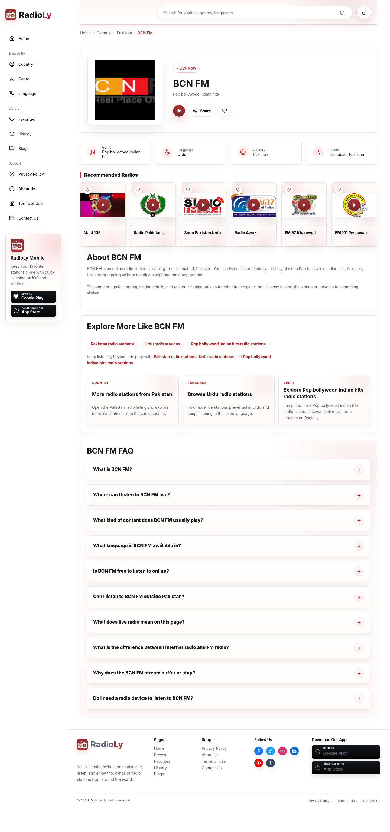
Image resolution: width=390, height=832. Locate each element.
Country (104, 33)
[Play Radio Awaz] (254, 205)
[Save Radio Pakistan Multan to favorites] (138, 189)
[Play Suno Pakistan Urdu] (203, 205)
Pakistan (124, 33)
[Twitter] (270, 751)
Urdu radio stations (162, 344)
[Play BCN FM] (179, 111)
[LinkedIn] (294, 751)
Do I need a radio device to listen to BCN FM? (143, 698)
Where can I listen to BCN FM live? (131, 494)
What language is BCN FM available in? (137, 545)
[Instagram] (282, 751)
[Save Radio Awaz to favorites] (238, 189)
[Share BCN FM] (202, 111)
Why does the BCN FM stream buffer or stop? (144, 673)
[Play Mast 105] (103, 205)
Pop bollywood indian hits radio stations (228, 344)
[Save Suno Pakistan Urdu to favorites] (188, 189)
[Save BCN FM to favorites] (225, 111)
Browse (160, 754)
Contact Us (212, 767)
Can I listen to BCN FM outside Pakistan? (138, 596)
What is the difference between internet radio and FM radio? (161, 647)
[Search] (342, 12)
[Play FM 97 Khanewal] (304, 205)
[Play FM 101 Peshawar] (354, 205)
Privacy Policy (214, 748)
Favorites (162, 761)
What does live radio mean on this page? (139, 622)
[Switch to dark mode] (364, 13)
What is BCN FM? (112, 469)
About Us (210, 754)
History (160, 767)
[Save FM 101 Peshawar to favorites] (338, 189)
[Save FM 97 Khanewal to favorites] (288, 189)
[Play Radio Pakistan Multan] (153, 205)
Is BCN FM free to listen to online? (131, 571)
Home (85, 33)
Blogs (159, 774)
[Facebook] (258, 751)
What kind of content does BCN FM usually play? (148, 520)
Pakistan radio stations (112, 344)
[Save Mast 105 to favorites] (87, 189)
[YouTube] (258, 763)
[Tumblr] (270, 763)
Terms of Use (214, 761)
